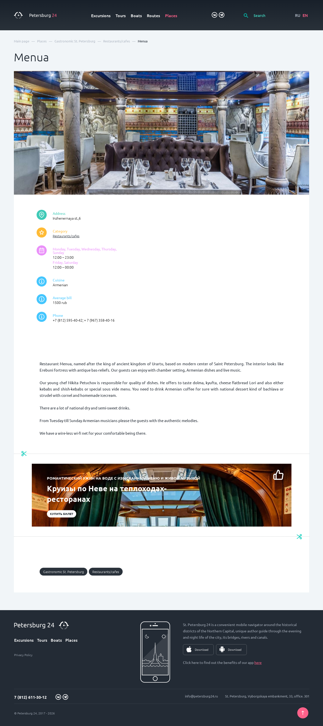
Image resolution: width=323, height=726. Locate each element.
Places (171, 15)
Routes (153, 15)
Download (201, 649)
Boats (136, 15)
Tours (121, 15)
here (258, 662)
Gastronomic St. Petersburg (63, 571)
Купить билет (61, 514)
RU (297, 15)
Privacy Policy (23, 655)
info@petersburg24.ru (201, 696)
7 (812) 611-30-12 (30, 697)
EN (305, 15)
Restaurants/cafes (66, 236)
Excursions (101, 15)
